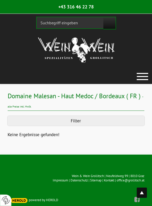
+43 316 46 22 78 (76, 7)
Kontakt (109, 180)
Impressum (60, 180)
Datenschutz (79, 180)
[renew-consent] (5, 200)
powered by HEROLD (43, 200)
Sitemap (96, 180)
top (144, 190)
